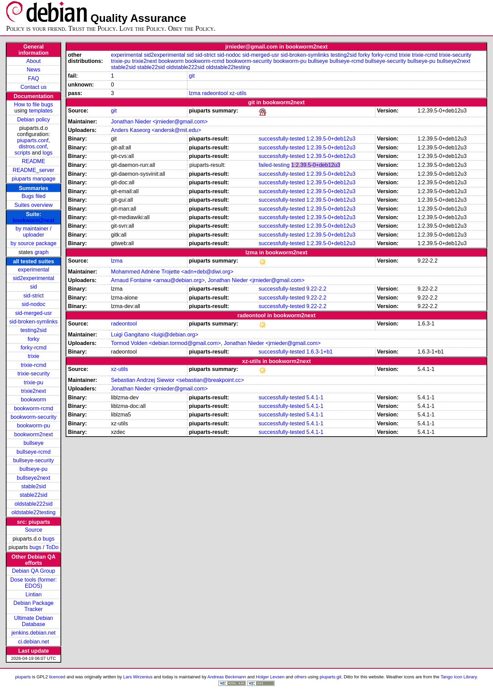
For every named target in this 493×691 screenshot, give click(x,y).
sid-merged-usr (33, 313)
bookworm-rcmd (33, 408)
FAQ (33, 78)
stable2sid (33, 486)
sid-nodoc (33, 304)
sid (33, 287)
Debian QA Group (33, 571)
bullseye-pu (33, 469)
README (33, 161)
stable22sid (34, 495)
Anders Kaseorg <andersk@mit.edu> (156, 130)
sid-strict (33, 295)
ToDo (52, 547)
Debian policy (33, 119)
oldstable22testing (34, 512)
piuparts (23, 676)
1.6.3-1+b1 (319, 352)
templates (41, 111)
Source (33, 530)
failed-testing (274, 165)
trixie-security (33, 373)
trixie (33, 356)
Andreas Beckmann (227, 676)
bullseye (34, 443)
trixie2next (33, 391)
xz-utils (237, 93)
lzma (195, 93)
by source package (33, 243)
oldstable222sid (33, 504)
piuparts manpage (33, 179)
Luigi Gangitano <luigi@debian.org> (155, 334)
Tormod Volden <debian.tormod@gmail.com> (166, 343)
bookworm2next (34, 220)
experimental (33, 270)
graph (42, 252)
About (33, 61)
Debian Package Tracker (33, 606)
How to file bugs (33, 104)
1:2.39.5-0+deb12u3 (331, 139)
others (300, 676)
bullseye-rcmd (33, 452)
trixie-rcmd (33, 365)
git (192, 76)
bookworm (33, 399)
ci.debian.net (33, 642)
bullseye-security (33, 460)
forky (34, 339)
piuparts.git (330, 676)
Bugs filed (33, 196)
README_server (33, 170)
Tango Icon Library (459, 676)
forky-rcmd (33, 347)
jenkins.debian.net (34, 633)
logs (47, 153)
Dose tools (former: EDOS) (33, 583)
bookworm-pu (33, 425)
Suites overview (33, 205)
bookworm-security (33, 417)
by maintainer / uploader (34, 232)
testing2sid (34, 330)
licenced (57, 676)
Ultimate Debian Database (33, 621)
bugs (49, 539)
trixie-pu (33, 382)
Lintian (33, 594)
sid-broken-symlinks (33, 321)
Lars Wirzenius (137, 676)
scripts (22, 153)
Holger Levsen (270, 676)
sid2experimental (33, 278)
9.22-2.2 (316, 289)
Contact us (33, 87)
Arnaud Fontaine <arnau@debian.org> (158, 280)
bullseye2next (33, 478)
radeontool (215, 93)
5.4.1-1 (314, 397)
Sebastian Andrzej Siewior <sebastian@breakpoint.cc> (177, 380)
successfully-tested (281, 139)
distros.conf (33, 146)
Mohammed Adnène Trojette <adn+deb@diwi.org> (172, 272)
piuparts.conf (33, 140)
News (33, 69)
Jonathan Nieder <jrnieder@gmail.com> (159, 121)
